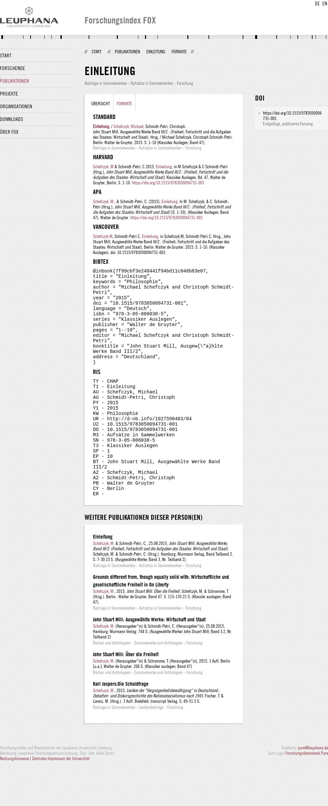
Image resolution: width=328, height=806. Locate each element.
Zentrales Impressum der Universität (61, 798)
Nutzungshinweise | (16, 798)
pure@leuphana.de (313, 788)
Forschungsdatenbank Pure (306, 793)
